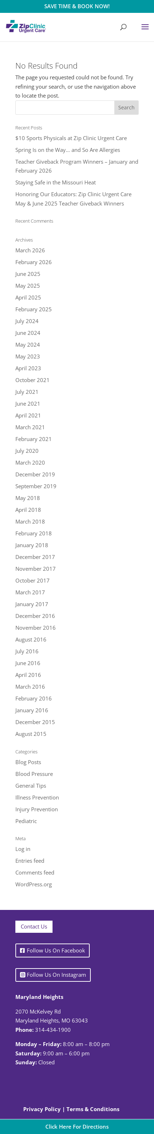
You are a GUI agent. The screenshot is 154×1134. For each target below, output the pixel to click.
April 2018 (28, 509)
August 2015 (30, 733)
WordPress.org (33, 884)
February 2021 (33, 438)
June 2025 (27, 273)
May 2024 (27, 344)
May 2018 (27, 497)
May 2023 (27, 356)
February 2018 (33, 533)
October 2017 (32, 580)
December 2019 (35, 474)
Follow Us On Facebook (56, 950)
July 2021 (27, 391)
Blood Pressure (34, 773)
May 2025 (27, 285)
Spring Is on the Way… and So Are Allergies (67, 149)
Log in (22, 848)
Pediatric (26, 820)
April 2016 (28, 674)
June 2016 (27, 663)
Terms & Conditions (92, 1109)
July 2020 (27, 450)
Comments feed (34, 872)
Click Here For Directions (77, 1126)
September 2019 (35, 486)
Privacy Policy (42, 1109)
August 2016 (30, 639)
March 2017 (30, 592)
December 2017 (35, 556)
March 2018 (30, 521)
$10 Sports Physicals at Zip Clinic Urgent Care (71, 138)
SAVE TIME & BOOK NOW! (77, 6)
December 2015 (35, 722)
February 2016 (33, 698)
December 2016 (35, 615)
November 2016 (35, 627)
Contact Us (34, 926)
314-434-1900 (53, 1029)
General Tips (30, 785)
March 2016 (30, 686)
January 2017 (31, 604)
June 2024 (27, 332)
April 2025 (28, 297)
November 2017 (35, 568)
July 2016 (27, 651)
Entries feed (29, 860)
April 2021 (28, 415)
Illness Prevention (37, 797)
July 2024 (27, 321)
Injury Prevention (36, 809)
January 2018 (31, 545)
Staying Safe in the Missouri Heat (55, 182)
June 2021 (27, 403)
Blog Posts (28, 762)
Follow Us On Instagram (56, 974)
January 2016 (31, 710)
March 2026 (30, 250)
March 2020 (30, 462)
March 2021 (30, 427)
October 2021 (32, 379)
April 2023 (28, 368)
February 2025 (33, 309)
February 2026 (33, 262)
